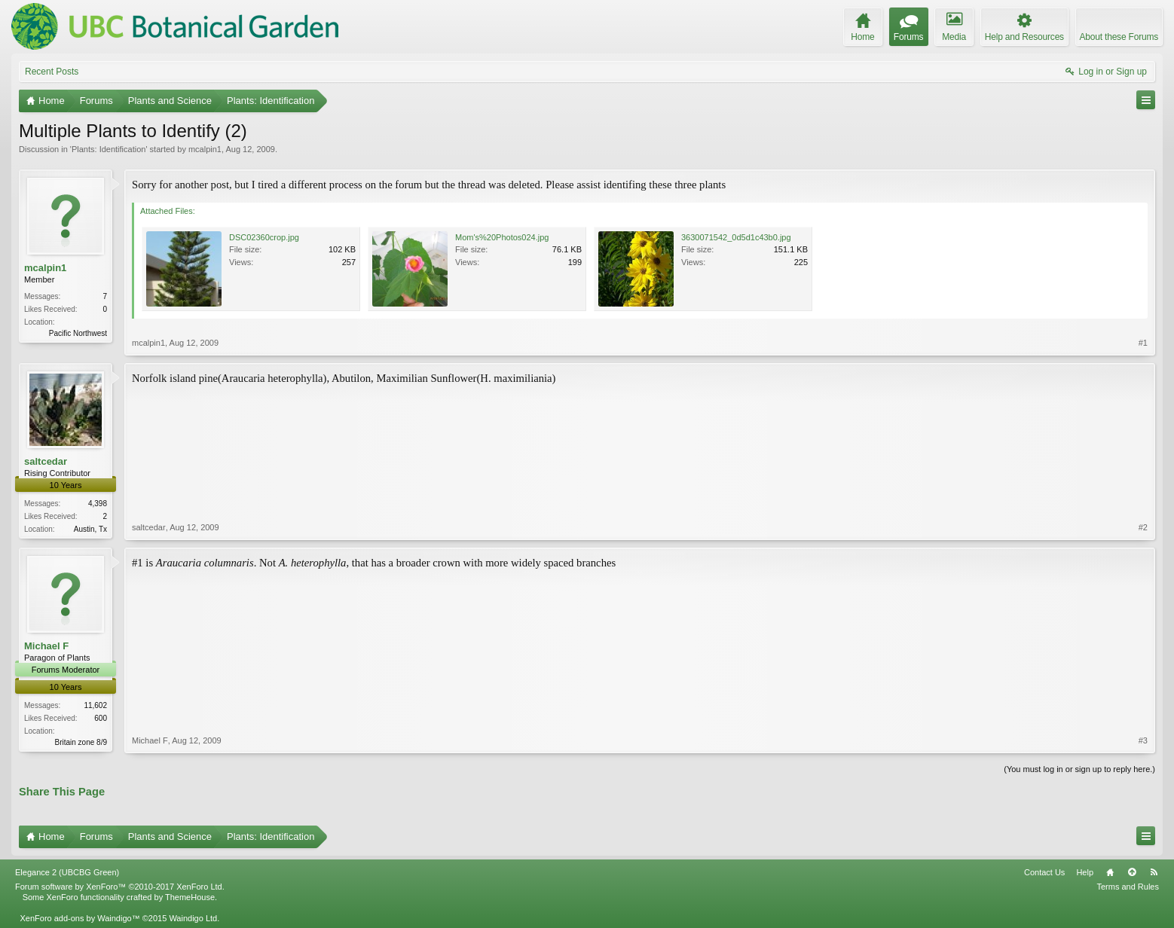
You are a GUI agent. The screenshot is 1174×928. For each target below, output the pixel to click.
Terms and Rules (1127, 886)
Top (1132, 872)
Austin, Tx (90, 529)
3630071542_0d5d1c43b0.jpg (736, 237)
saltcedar (45, 461)
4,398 (97, 503)
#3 (1143, 740)
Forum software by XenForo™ (120, 886)
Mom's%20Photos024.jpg (502, 237)
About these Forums (1119, 37)
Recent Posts (51, 71)
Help (1084, 872)
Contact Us (1044, 872)
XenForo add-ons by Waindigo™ (79, 918)
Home (1110, 872)
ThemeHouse (190, 897)
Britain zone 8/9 (81, 742)
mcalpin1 (205, 149)
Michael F (46, 646)
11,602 (95, 705)
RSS (1153, 872)
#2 (1143, 527)
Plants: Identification (108, 149)
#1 (1143, 342)
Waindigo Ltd (193, 918)
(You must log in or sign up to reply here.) (1079, 769)
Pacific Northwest (78, 333)
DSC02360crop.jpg (264, 237)
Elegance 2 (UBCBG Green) (67, 872)
